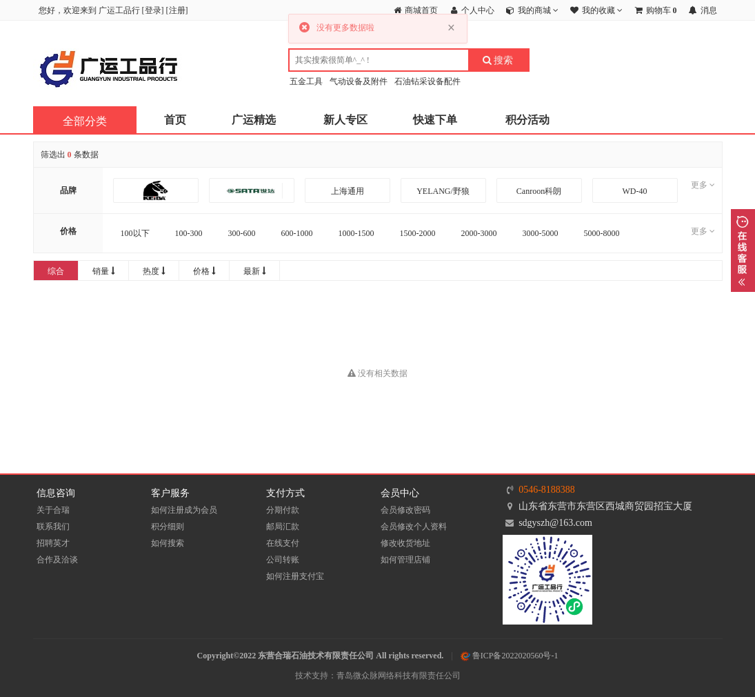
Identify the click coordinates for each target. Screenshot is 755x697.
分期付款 (282, 510)
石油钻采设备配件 (427, 81)
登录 (153, 10)
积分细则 (167, 526)
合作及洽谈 (57, 560)
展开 (743, 250)
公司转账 (282, 560)
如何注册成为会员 (184, 510)
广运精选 (254, 120)
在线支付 (282, 543)
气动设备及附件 (358, 81)
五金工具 (306, 81)
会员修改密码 (405, 510)
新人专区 (345, 120)
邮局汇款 (282, 526)
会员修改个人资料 (414, 526)
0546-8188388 (547, 489)
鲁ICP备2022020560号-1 (509, 655)
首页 (175, 120)
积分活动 (527, 120)
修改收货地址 (405, 543)
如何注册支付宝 (295, 576)
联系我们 (53, 526)
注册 (177, 10)
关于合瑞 (53, 510)
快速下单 (435, 120)
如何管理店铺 (405, 560)
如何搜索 (167, 543)
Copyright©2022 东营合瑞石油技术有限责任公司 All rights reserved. (320, 655)
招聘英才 (53, 543)
